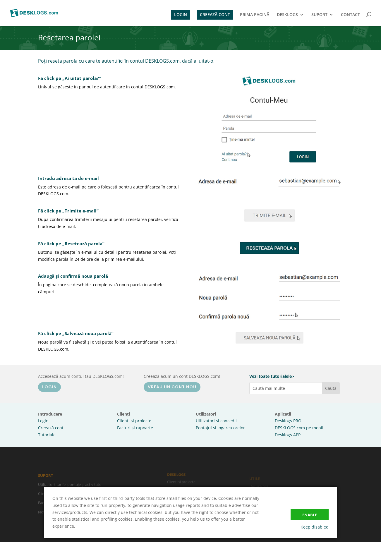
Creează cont (51, 427)
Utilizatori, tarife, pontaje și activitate (69, 485)
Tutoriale (47, 435)
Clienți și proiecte (134, 420)
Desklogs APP (288, 435)
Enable (309, 514)
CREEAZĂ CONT (215, 14)
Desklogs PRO (288, 420)
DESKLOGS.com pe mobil (299, 427)
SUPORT (319, 15)
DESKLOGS (287, 15)
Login (43, 420)
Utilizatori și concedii (216, 420)
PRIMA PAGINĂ (254, 15)
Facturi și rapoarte (135, 427)
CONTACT (350, 15)
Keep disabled (315, 527)
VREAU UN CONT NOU (172, 387)
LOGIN (180, 14)
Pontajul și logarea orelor (220, 427)
